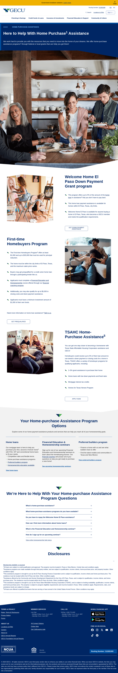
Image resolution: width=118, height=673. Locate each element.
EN (110, 7)
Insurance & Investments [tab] (55, 18)
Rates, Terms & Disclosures (10, 612)
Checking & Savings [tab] (18, 18)
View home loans (12, 470)
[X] (102, 630)
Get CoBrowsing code (38, 629)
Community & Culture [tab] (99, 18)
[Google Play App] (98, 619)
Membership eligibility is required (14, 565)
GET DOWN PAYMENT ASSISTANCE (76, 228)
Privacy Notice (6, 615)
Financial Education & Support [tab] (77, 18)
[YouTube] (106, 630)
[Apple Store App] (98, 613)
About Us (4, 633)
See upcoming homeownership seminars (56, 466)
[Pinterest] (97, 636)
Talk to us (47, 313)
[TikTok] (92, 636)
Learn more (67, 3)
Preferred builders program (18, 462)
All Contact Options (37, 623)
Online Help (35, 626)
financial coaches (48, 457)
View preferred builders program (90, 460)
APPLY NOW (76, 399)
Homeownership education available (21, 465)
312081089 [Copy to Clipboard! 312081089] (102, 7)
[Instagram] (97, 630)
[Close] (115, 2)
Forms (3, 618)
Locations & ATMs (99, 12)
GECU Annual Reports (8, 635)
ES (114, 7)
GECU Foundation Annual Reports (12, 638)
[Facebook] (92, 630)
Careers (3, 630)
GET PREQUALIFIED (18, 321)
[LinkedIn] (111, 630)
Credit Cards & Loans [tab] (36, 18)
